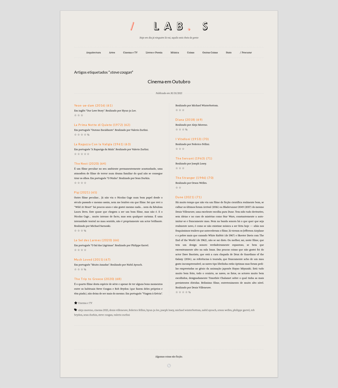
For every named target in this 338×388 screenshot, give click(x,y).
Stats (229, 52)
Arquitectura (93, 52)
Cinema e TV (130, 52)
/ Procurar (246, 52)
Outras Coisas (210, 52)
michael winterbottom (187, 310)
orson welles (225, 310)
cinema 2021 (101, 310)
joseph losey (167, 310)
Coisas (190, 52)
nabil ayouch (209, 310)
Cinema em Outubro (169, 81)
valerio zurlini (122, 314)
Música (175, 52)
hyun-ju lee (152, 310)
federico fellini (137, 310)
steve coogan (105, 314)
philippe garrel (241, 310)
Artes (112, 52)
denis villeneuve (118, 310)
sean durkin (90, 314)
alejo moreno (85, 310)
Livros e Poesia (154, 52)
